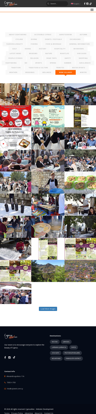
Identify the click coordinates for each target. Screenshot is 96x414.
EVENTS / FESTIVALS (53, 39)
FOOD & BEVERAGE (53, 44)
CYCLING (19, 39)
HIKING (28, 49)
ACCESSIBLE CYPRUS (42, 35)
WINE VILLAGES (65, 72)
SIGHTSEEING (11, 63)
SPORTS (38, 63)
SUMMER (67, 63)
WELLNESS (46, 72)
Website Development (44, 409)
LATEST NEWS (15, 53)
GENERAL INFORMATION (79, 44)
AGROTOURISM (65, 35)
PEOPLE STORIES (15, 58)
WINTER (83, 72)
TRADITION (16, 68)
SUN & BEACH (85, 63)
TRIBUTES (60, 68)
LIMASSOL (66, 342)
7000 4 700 (11, 382)
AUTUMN (83, 35)
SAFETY (68, 58)
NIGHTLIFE (64, 53)
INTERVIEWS (78, 49)
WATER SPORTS (78, 68)
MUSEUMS (33, 53)
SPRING (53, 63)
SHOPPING (83, 58)
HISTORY (42, 49)
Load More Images (48, 309)
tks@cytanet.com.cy (15, 388)
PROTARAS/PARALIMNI (72, 353)
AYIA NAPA (55, 353)
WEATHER (13, 72)
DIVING (34, 39)
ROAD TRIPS (52, 58)
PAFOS (73, 347)
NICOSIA (55, 342)
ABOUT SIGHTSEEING (17, 35)
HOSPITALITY (59, 49)
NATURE (48, 53)
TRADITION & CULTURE (38, 68)
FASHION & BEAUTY (14, 44)
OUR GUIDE (81, 53)
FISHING (34, 44)
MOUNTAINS (56, 358)
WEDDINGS (29, 72)
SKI (26, 63)
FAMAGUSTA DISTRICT (73, 358)
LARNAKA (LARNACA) (59, 347)
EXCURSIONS (75, 39)
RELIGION (34, 58)
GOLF (14, 49)
